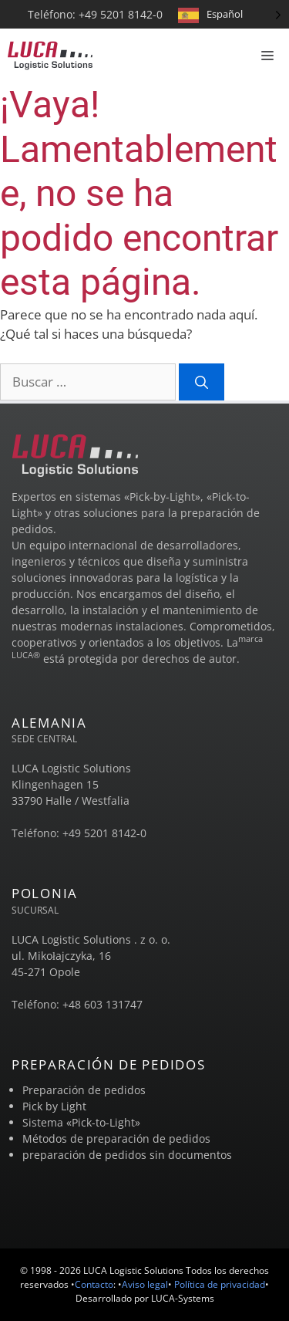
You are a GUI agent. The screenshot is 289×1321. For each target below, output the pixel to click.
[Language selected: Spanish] (229, 14)
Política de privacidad (219, 1284)
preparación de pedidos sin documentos (127, 1154)
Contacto (94, 1284)
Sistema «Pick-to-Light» (81, 1122)
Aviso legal (145, 1284)
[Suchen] (201, 381)
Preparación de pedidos (84, 1090)
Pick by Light (54, 1106)
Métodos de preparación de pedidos (116, 1138)
